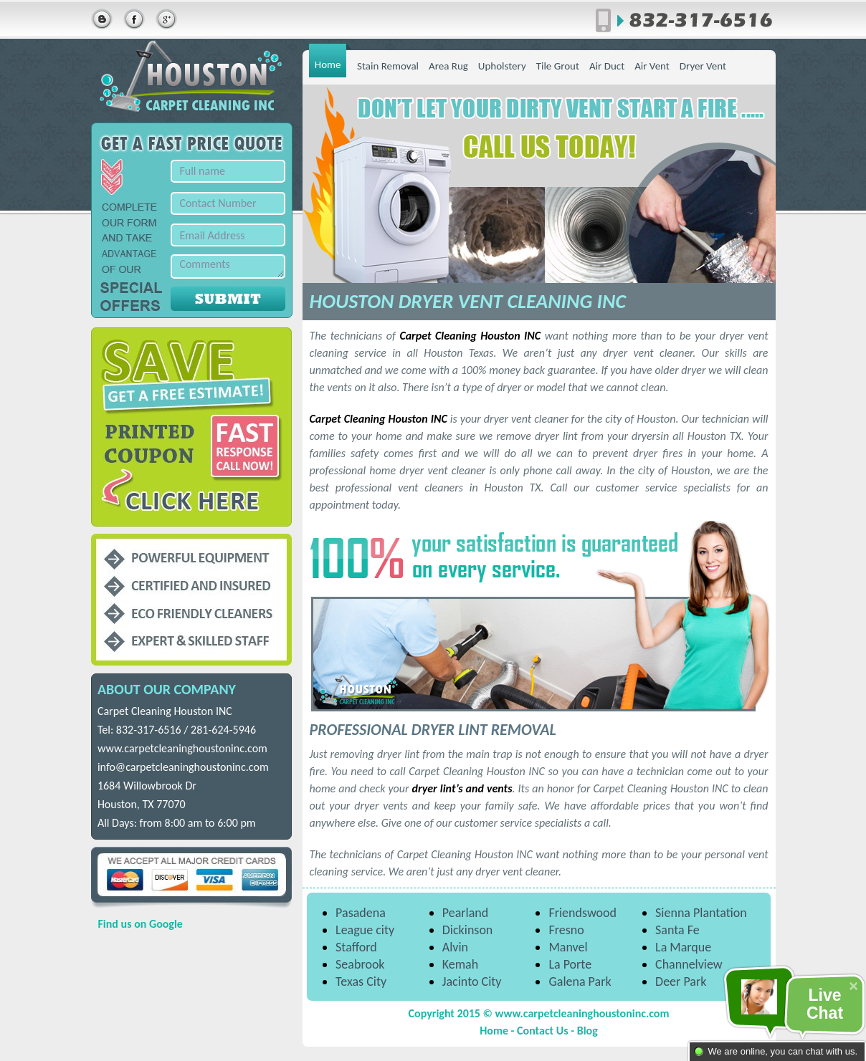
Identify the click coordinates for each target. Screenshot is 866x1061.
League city (365, 930)
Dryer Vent (703, 65)
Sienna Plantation (701, 913)
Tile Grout (557, 65)
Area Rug (448, 65)
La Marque (683, 947)
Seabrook (360, 964)
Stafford (356, 947)
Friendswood (582, 913)
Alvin (455, 947)
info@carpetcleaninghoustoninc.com (183, 767)
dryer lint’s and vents (462, 788)
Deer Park (680, 981)
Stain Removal (388, 65)
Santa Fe (677, 930)
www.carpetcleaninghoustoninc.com (182, 748)
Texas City (361, 981)
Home (328, 64)
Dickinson (467, 930)
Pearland (465, 913)
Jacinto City (472, 981)
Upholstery (502, 65)
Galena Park (579, 981)
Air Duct (606, 65)
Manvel (567, 947)
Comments (228, 266)
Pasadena (361, 913)
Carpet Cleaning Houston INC (470, 335)
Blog (587, 1030)
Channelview (689, 964)
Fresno (566, 930)
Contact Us (542, 1030)
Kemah (460, 964)
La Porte (569, 964)
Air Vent (652, 65)
